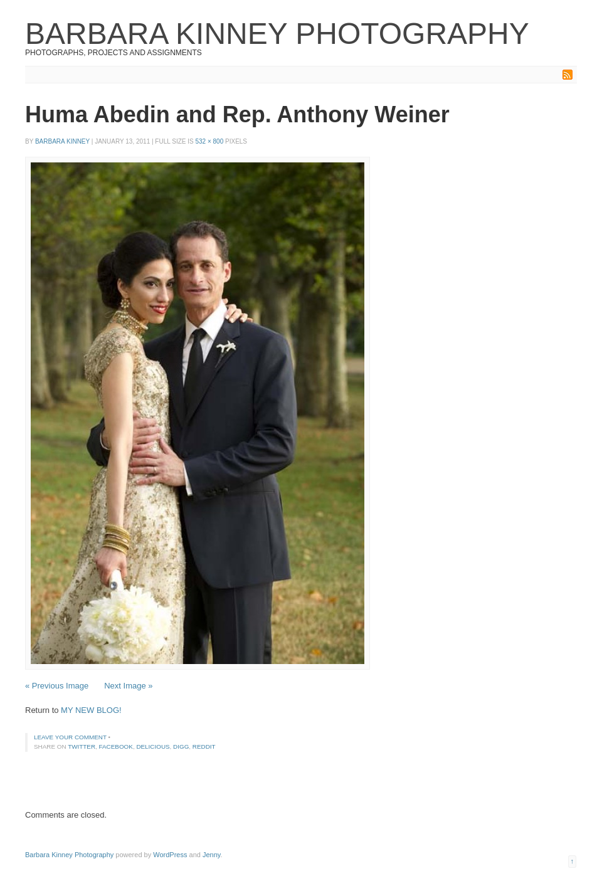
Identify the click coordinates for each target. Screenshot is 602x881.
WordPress (170, 854)
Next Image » (128, 685)
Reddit (204, 746)
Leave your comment (70, 737)
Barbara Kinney (62, 141)
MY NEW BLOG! (91, 710)
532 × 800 (209, 141)
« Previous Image (56, 685)
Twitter (81, 746)
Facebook (116, 746)
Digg (181, 746)
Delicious (152, 746)
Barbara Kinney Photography (277, 33)
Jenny (212, 854)
